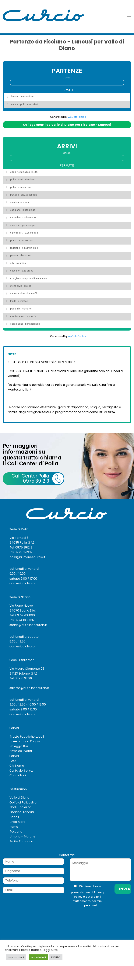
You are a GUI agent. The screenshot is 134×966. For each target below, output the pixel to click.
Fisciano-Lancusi (21, 812)
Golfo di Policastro (23, 802)
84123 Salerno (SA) (23, 673)
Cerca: (67, 80)
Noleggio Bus (18, 746)
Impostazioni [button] (16, 957)
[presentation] (95, 915)
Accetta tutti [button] (38, 957)
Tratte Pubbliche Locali (26, 736)
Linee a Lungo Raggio (24, 741)
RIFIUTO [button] (55, 957)
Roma (13, 827)
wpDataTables (77, 117)
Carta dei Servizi (21, 770)
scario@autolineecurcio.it (28, 625)
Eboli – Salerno (20, 807)
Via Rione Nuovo (21, 605)
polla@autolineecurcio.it (27, 557)
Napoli (14, 817)
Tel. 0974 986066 (22, 615)
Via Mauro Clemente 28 (26, 668)
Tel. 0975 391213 (20, 547)
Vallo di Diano (19, 797)
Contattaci (17, 775)
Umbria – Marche (22, 836)
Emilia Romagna (21, 841)
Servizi (14, 756)
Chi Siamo (16, 765)
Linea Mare (17, 822)
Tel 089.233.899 (20, 678)
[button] (129, 15)
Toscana (15, 831)
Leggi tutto (50, 950)
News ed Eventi (20, 751)
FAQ (12, 761)
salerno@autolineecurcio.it (29, 688)
